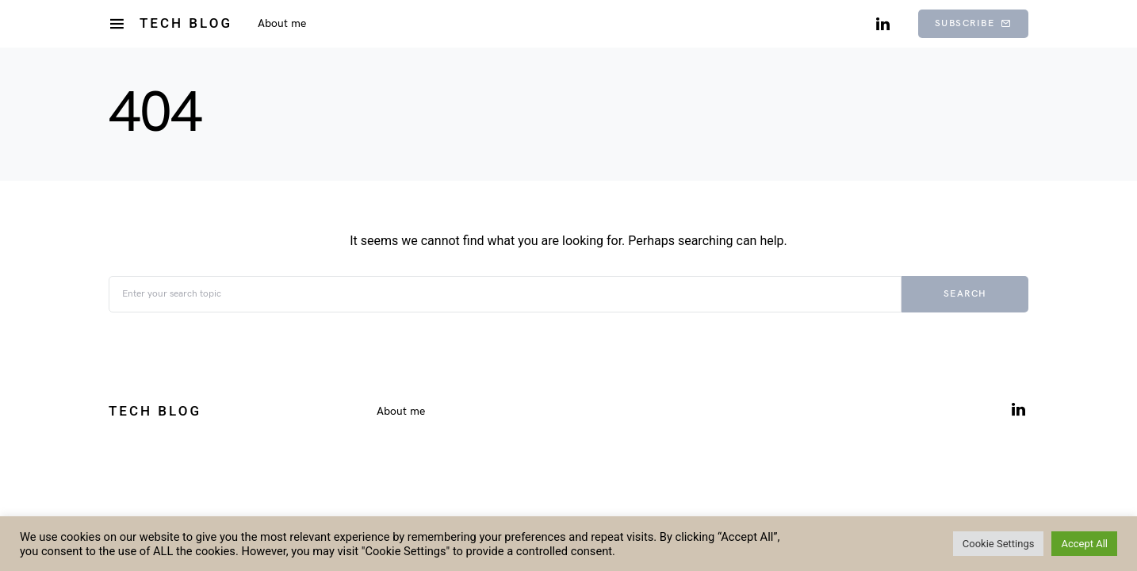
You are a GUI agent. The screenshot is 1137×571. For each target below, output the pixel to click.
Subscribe (973, 23)
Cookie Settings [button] (999, 544)
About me (401, 411)
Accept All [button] (1084, 544)
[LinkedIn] (883, 24)
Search (965, 294)
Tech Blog (186, 23)
